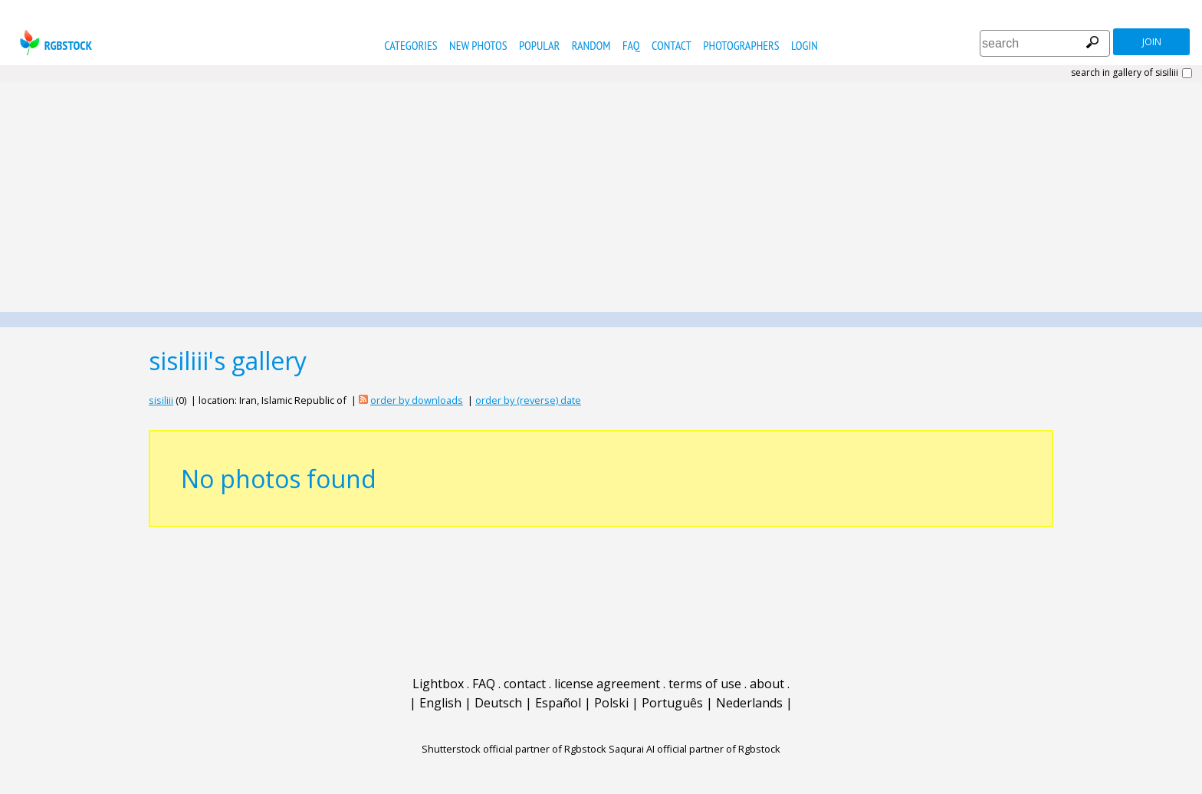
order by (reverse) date (528, 400)
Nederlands (749, 702)
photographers (741, 45)
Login (804, 45)
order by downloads (416, 400)
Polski (611, 702)
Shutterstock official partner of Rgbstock (514, 749)
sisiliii (161, 400)
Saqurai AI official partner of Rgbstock (694, 749)
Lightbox (438, 683)
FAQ (631, 45)
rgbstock (54, 42)
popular (539, 45)
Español (558, 702)
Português (672, 702)
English (440, 702)
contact (671, 45)
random (591, 45)
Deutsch (498, 702)
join (1151, 41)
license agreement (607, 683)
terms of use (704, 683)
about (767, 683)
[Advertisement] (601, 197)
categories (410, 45)
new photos (478, 45)
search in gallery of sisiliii (1124, 72)
